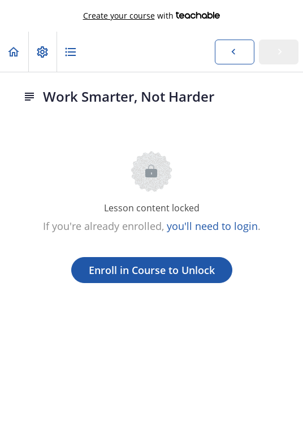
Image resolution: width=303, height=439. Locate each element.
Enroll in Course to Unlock (152, 270)
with (151, 15)
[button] (14, 52)
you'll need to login (212, 226)
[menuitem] (42, 52)
